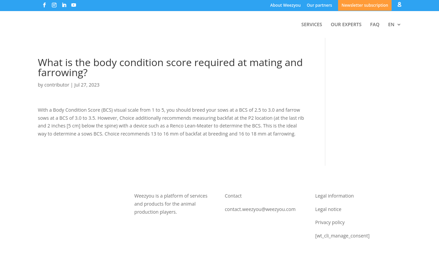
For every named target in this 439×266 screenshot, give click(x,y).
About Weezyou (285, 5)
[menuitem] (394, 30)
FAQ (374, 25)
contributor (56, 85)
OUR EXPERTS (346, 25)
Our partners (319, 5)
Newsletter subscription (364, 5)
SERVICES (311, 25)
